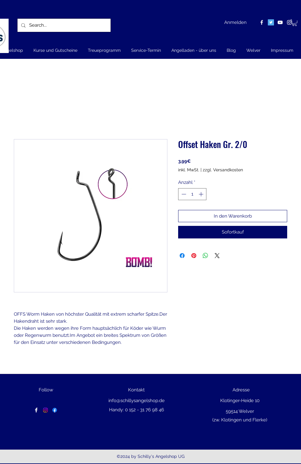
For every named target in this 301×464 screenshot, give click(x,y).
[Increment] (201, 194)
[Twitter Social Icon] (271, 22)
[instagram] (289, 22)
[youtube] (280, 22)
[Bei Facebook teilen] (182, 255)
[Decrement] (183, 194)
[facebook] (262, 22)
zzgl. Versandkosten (223, 169)
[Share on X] (217, 255)
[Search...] (63, 25)
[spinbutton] (192, 194)
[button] (295, 22)
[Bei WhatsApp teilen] (205, 255)
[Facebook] (55, 410)
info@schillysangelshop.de (136, 400)
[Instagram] (45, 410)
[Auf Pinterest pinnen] (193, 255)
